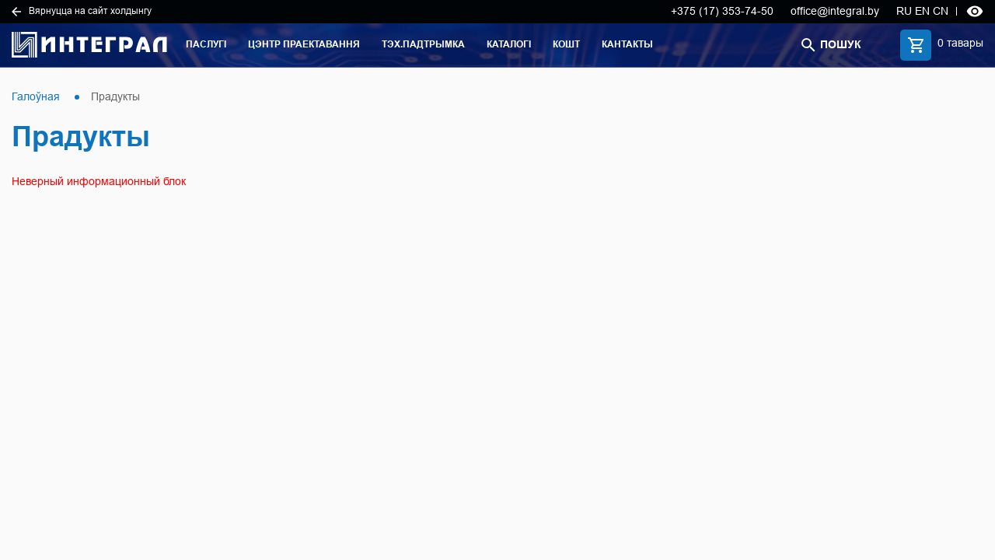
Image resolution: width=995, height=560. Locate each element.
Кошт (566, 44)
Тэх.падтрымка (423, 44)
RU (904, 11)
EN (922, 11)
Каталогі (509, 44)
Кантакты (627, 44)
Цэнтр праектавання (304, 44)
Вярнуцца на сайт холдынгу (82, 10)
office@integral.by (835, 11)
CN (940, 11)
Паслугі (206, 44)
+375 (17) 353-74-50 (722, 11)
